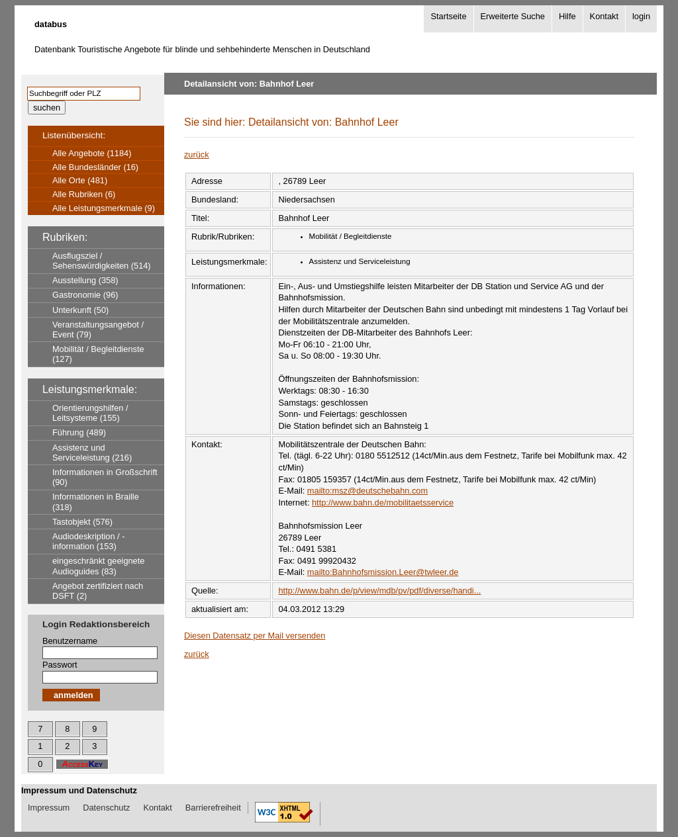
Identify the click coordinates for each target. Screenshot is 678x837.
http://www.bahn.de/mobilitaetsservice (383, 502)
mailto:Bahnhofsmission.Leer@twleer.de (383, 572)
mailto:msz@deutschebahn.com (367, 491)
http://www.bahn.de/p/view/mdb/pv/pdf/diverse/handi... (379, 590)
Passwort (59, 665)
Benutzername (69, 641)
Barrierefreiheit (213, 808)
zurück (196, 154)
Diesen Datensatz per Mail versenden (254, 635)
